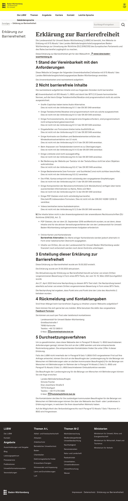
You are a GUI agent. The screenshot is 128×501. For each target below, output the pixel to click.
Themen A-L (41, 428)
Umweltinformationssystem (15, 468)
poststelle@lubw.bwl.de (62, 332)
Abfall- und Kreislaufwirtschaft (46, 434)
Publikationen (9, 464)
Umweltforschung (71, 469)
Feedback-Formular (45, 311)
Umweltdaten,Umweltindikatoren (71, 463)
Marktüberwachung (72, 434)
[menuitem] (21, 15)
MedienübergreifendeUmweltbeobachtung (72, 439)
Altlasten (37, 438)
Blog (5, 451)
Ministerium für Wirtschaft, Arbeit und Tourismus (109, 441)
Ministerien (100, 428)
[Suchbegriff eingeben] (106, 25)
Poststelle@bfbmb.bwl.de (63, 394)
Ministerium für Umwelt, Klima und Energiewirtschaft (108, 434)
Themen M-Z (71, 428)
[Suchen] (123, 25)
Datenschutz (89, 492)
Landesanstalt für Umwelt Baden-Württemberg (16, 5)
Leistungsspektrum (11, 456)
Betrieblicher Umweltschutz (45, 446)
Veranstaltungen (10, 473)
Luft (35, 476)
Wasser (67, 473)
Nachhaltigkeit (70, 445)
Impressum (77, 492)
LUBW (7, 428)
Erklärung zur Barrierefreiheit (110, 492)
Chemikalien (39, 455)
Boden (36, 450)
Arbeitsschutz (39, 442)
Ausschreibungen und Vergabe (16, 447)
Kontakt (7, 438)
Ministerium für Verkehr (103, 448)
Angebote (9, 442)
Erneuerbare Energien (42, 463)
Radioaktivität (69, 458)
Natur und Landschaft (73, 453)
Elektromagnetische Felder (45, 459)
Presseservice (9, 460)
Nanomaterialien (70, 449)
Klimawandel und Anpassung (45, 467)
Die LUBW (8, 434)
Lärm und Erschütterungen (44, 472)
